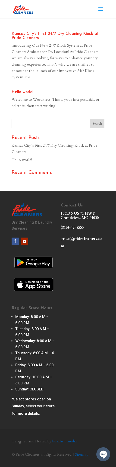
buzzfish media (64, 441)
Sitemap (81, 454)
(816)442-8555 (72, 227)
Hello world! (23, 92)
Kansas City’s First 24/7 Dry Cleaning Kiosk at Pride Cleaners (55, 36)
